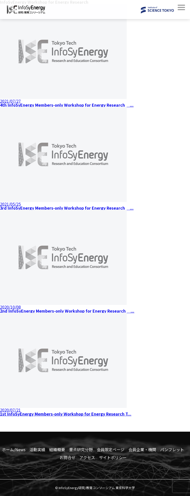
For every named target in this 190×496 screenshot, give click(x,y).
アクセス (87, 457)
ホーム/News (13, 449)
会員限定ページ (110, 449)
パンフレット (172, 449)
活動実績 (37, 449)
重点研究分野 (81, 449)
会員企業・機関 (142, 449)
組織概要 (57, 449)
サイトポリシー (113, 457)
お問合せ (67, 457)
